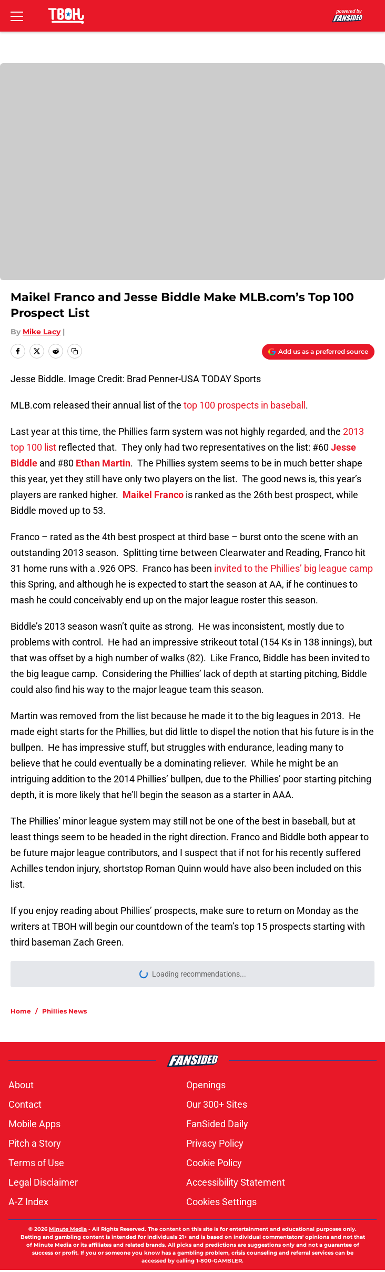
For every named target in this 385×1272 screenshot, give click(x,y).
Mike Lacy (41, 331)
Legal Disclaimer (43, 1182)
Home (21, 1011)
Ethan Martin (103, 463)
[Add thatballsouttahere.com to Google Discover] (318, 352)
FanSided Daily (217, 1123)
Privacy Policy (215, 1143)
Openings (206, 1084)
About (21, 1084)
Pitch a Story (34, 1143)
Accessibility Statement (235, 1182)
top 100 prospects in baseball (245, 405)
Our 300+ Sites (216, 1104)
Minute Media (68, 1229)
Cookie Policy (214, 1162)
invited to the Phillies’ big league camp (293, 568)
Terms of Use (36, 1162)
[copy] (74, 351)
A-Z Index (28, 1201)
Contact (25, 1104)
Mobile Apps (34, 1123)
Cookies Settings (221, 1201)
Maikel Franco (153, 494)
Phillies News (64, 1011)
